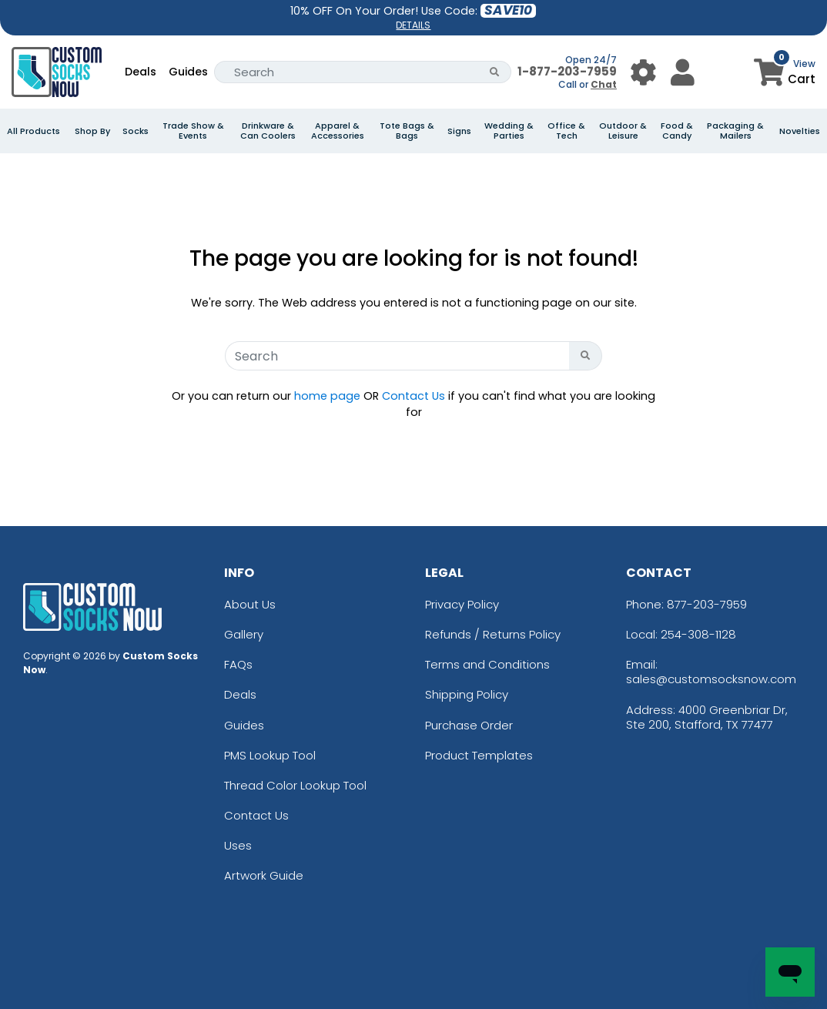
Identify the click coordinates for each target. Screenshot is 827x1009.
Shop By (92, 131)
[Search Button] (494, 72)
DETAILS (413, 25)
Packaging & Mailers (735, 131)
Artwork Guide (263, 875)
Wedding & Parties (509, 131)
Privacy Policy (462, 604)
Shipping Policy (466, 694)
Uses (238, 845)
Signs (459, 131)
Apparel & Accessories (337, 131)
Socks (135, 131)
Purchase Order (469, 725)
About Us (250, 604)
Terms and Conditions (487, 664)
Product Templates (479, 755)
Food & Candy (677, 131)
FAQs (238, 664)
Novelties (799, 131)
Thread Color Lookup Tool (295, 785)
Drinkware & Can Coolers (268, 131)
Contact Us (413, 396)
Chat (604, 84)
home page (327, 396)
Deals (140, 71)
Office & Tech (566, 131)
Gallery (243, 634)
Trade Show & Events (193, 131)
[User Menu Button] (643, 72)
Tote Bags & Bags (407, 131)
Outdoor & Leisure (623, 131)
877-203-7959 (707, 604)
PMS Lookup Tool (270, 755)
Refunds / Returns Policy (493, 634)
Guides (188, 71)
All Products (33, 131)
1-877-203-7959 (567, 71)
